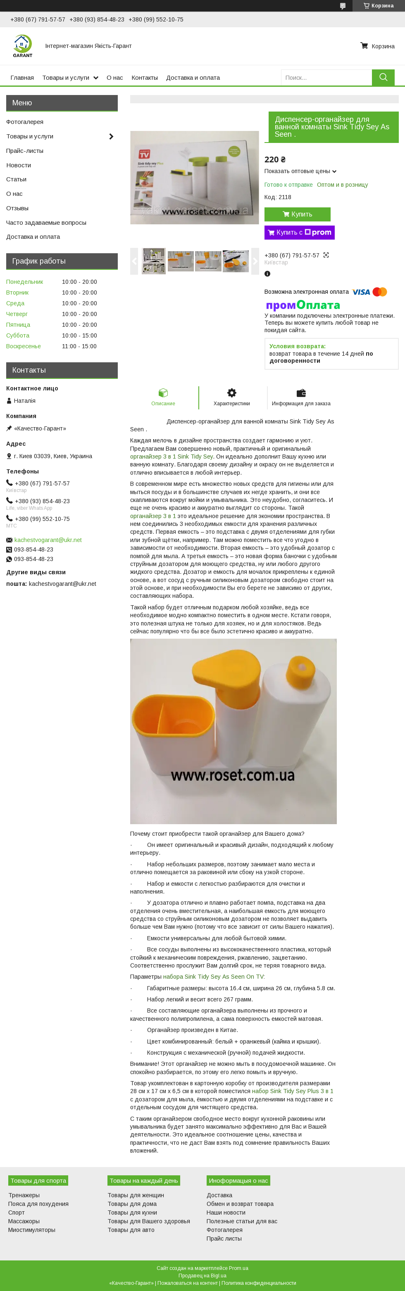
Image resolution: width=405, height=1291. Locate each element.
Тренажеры (24, 1195)
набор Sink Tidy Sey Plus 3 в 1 (292, 1091)
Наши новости (226, 1212)
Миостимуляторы (31, 1230)
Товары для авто (131, 1230)
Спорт (16, 1212)
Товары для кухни (132, 1212)
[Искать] (383, 77)
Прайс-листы (24, 150)
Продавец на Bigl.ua (202, 1276)
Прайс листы (224, 1238)
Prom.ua (238, 1268)
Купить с (303, 232)
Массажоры (24, 1221)
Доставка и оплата (193, 77)
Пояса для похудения (38, 1204)
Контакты (144, 77)
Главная (22, 77)
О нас (115, 77)
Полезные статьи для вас (242, 1221)
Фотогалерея (24, 121)
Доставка (219, 1195)
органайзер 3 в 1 (153, 516)
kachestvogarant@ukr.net (48, 540)
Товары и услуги (65, 77)
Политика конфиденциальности (259, 1283)
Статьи (16, 179)
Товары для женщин (135, 1195)
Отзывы (17, 208)
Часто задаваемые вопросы (46, 222)
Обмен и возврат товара (240, 1204)
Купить (301, 214)
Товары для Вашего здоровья (148, 1221)
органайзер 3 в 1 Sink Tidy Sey (171, 456)
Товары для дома (132, 1204)
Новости (18, 165)
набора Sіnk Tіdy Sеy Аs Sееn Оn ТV (213, 976)
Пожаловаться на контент (187, 1283)
